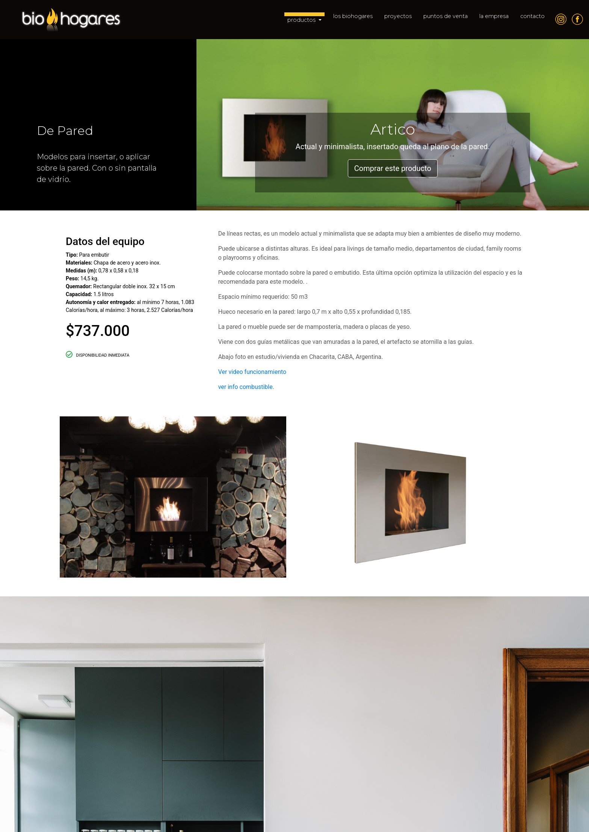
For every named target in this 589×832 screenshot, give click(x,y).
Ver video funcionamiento (253, 371)
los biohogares (353, 16)
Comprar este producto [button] (392, 168)
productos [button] (302, 20)
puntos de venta (445, 16)
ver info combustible (245, 386)
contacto (532, 16)
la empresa (494, 16)
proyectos (398, 16)
